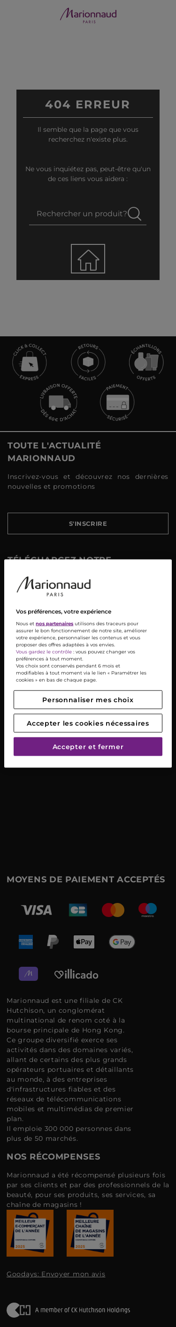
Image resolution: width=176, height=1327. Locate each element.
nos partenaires (54, 624)
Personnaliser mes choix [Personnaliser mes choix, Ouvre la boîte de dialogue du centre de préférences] (87, 700)
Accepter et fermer (88, 747)
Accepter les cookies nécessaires (88, 723)
